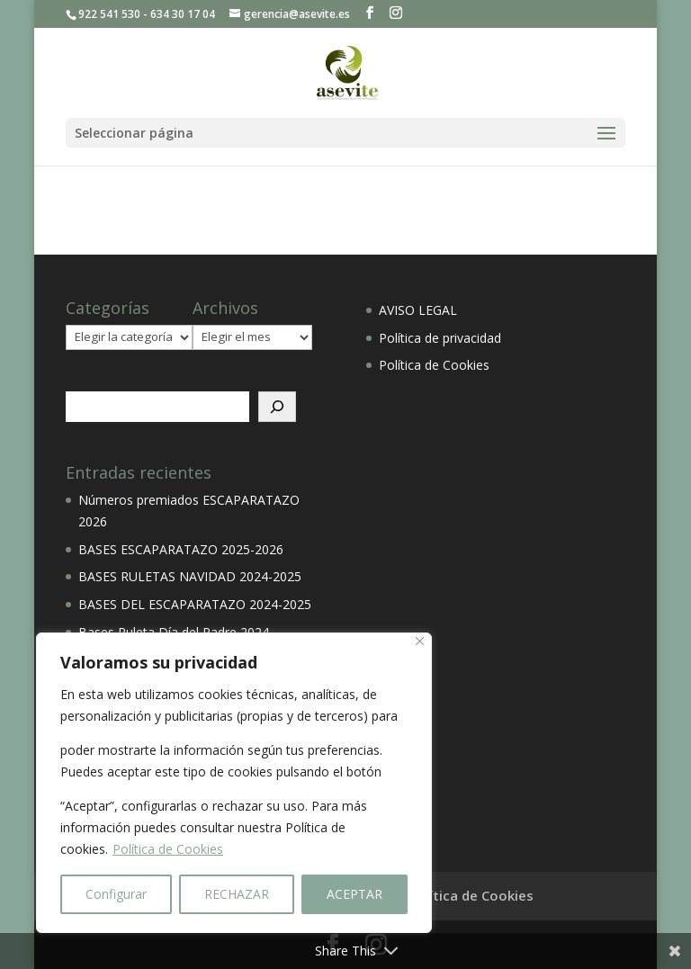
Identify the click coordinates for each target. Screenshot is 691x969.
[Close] (420, 641)
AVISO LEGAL (418, 310)
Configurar (116, 893)
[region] (234, 783)
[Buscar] (277, 406)
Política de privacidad (440, 337)
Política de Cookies (167, 848)
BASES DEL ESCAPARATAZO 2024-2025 (194, 604)
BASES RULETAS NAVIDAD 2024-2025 (189, 576)
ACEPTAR (354, 893)
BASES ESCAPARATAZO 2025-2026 (180, 549)
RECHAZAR (236, 893)
